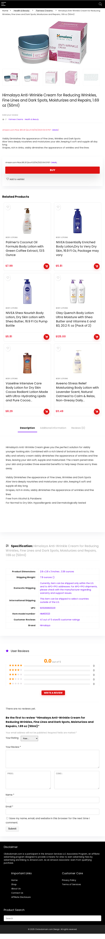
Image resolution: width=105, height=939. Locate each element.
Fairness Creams (44, 10)
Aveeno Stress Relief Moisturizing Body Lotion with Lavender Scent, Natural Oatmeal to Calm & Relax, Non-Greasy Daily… (77, 397)
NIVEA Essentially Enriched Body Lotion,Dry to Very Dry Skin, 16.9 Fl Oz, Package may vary (77, 250)
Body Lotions (12, 239)
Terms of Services (71, 889)
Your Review (13, 752)
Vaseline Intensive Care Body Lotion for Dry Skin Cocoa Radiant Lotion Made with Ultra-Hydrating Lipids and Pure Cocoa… (27, 397)
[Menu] (3, 4)
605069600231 (47, 613)
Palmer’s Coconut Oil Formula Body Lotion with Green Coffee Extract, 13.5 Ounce (25, 250)
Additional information (53, 433)
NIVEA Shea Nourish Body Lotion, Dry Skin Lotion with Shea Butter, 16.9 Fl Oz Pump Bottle (27, 322)
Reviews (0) (78, 433)
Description (27, 433)
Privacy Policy (69, 885)
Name (10, 800)
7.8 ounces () (47, 582)
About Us (16, 893)
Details (55, 130)
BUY (52, 170)
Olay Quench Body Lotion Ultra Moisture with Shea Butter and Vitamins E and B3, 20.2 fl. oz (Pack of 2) (76, 322)
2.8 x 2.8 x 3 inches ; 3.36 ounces (57, 576)
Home (5, 10)
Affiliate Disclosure (21, 902)
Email (9, 811)
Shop (14, 889)
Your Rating (12, 743)
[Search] (100, 4)
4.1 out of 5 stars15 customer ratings (60, 624)
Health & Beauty (21, 10)
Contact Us (17, 898)
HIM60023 (45, 619)
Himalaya (45, 630)
